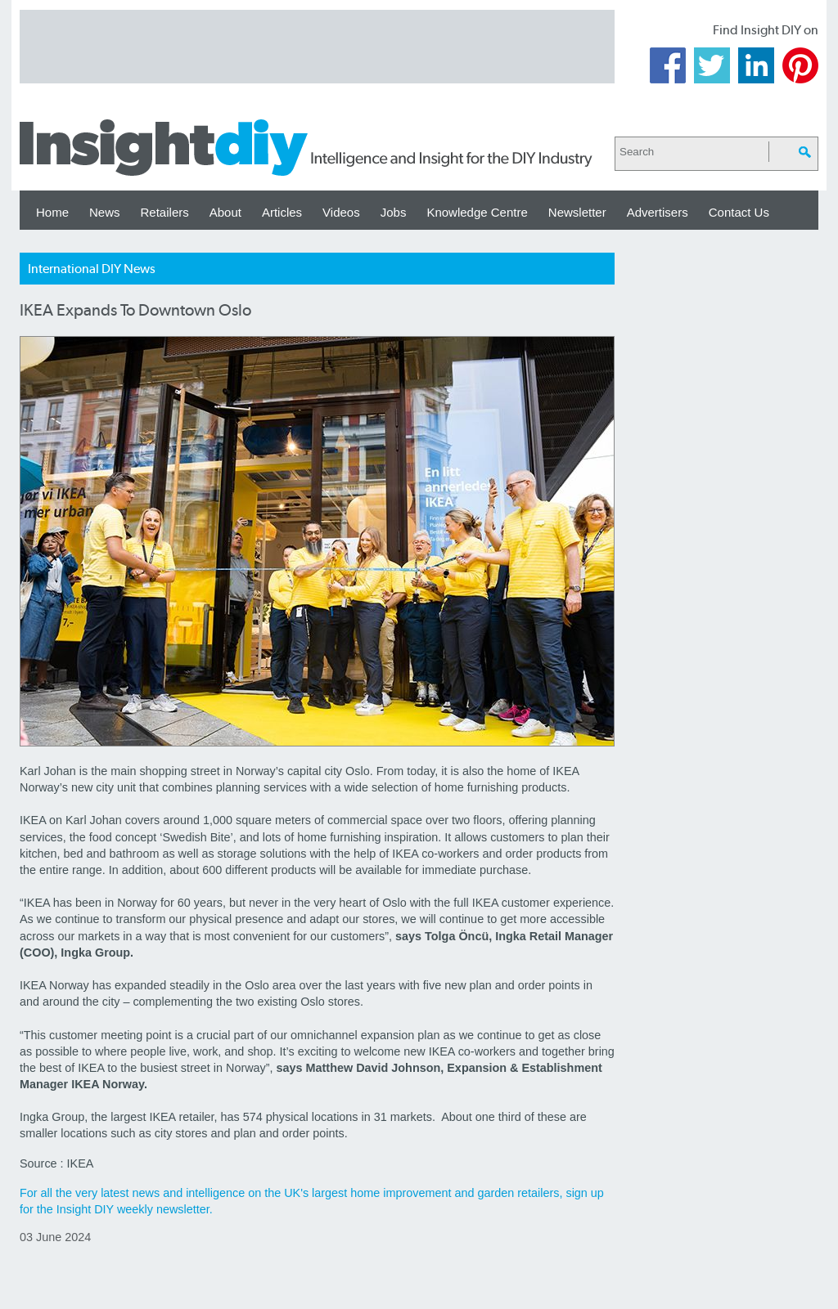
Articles (282, 212)
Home (52, 212)
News (104, 212)
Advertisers (657, 212)
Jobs (394, 212)
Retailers (165, 212)
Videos (341, 212)
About (225, 212)
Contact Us (739, 212)
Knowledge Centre (476, 212)
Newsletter (577, 212)
